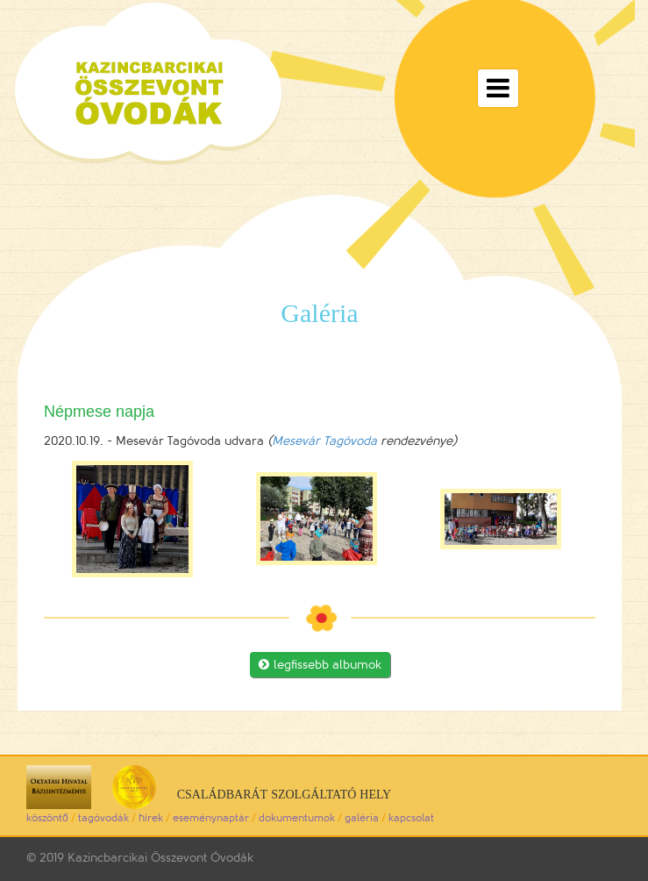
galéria (362, 818)
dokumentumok (297, 818)
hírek (151, 818)
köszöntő (47, 818)
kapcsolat (411, 818)
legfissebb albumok (320, 664)
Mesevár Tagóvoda (324, 441)
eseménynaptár (211, 818)
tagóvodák (103, 818)
